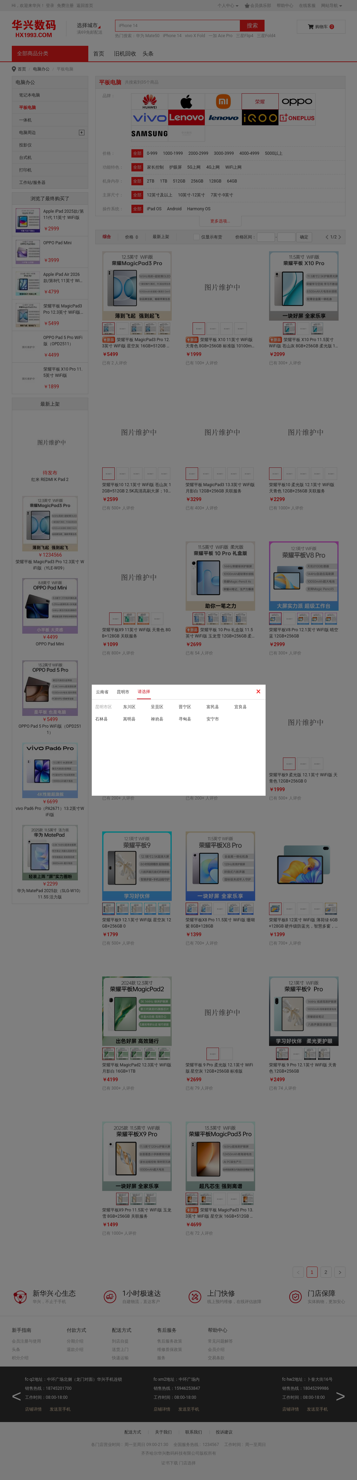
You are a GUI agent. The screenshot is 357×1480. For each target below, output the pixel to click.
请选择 (144, 691)
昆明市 (123, 692)
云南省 (102, 692)
